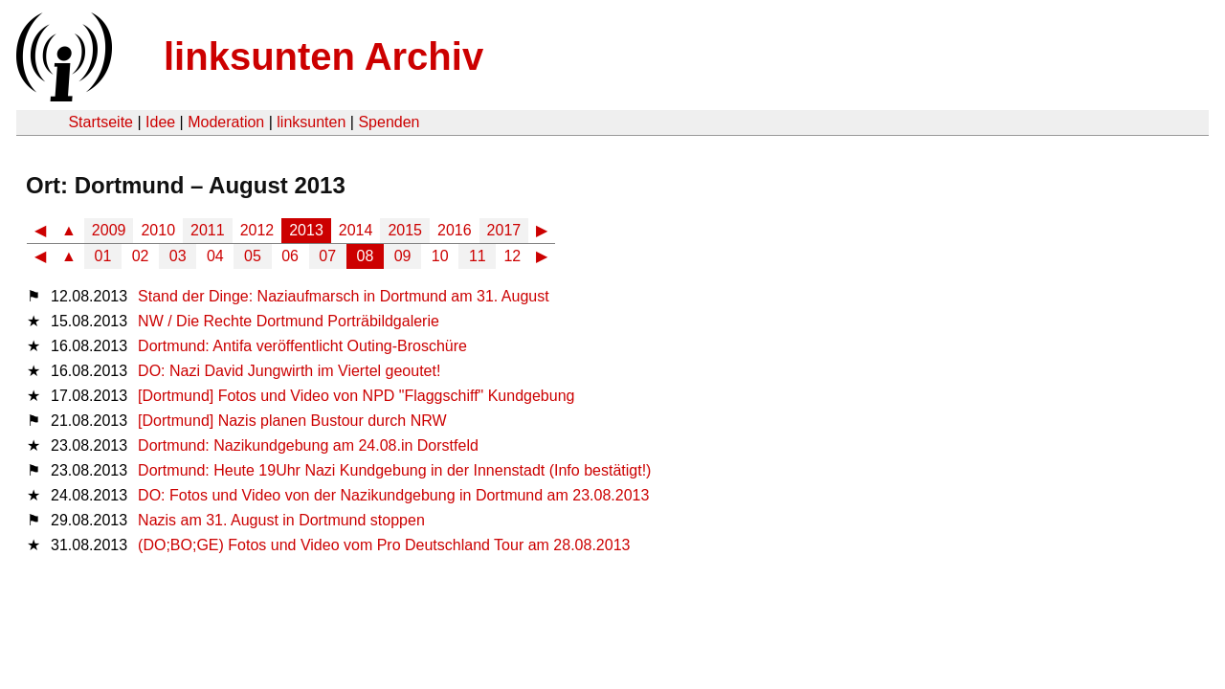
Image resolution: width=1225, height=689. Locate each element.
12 (512, 256)
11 (477, 256)
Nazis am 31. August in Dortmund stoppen (281, 520)
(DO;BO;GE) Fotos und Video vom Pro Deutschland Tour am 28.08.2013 (384, 545)
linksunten (311, 122)
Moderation (226, 122)
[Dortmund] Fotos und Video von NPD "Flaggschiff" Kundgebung (356, 396)
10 (440, 256)
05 (252, 256)
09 (403, 256)
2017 (504, 230)
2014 (356, 230)
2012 (257, 230)
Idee (160, 122)
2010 (158, 230)
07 (327, 256)
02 (140, 256)
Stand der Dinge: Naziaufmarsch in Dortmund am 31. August (343, 296)
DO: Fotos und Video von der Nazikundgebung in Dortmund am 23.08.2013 (393, 495)
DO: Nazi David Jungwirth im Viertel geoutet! (289, 371)
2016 (454, 230)
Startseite (100, 122)
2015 (405, 230)
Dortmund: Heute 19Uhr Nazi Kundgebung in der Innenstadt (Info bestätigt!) (394, 470)
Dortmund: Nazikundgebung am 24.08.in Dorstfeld (308, 445)
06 (290, 256)
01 (103, 256)
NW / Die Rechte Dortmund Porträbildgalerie (288, 321)
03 (178, 256)
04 (215, 256)
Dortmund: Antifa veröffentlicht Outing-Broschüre (302, 346)
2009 (109, 230)
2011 (207, 230)
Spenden (388, 122)
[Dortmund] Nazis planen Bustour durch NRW (292, 420)
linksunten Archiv (323, 56)
